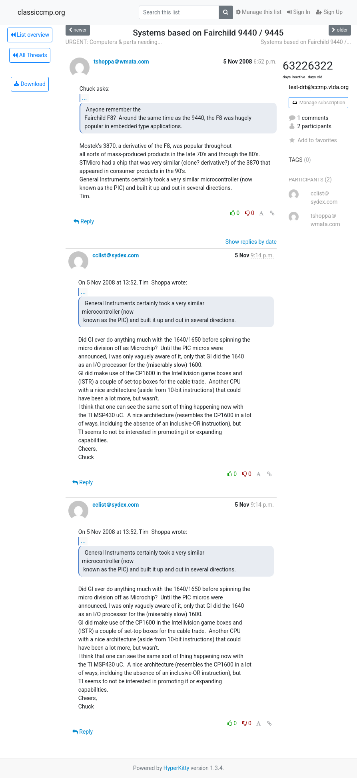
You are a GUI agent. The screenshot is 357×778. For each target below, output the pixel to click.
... (84, 97)
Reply (84, 221)
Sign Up (329, 12)
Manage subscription (318, 102)
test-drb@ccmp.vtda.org (319, 87)
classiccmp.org (41, 12)
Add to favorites (313, 140)
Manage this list (258, 12)
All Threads (29, 55)
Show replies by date (251, 242)
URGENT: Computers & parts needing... (114, 42)
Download (30, 84)
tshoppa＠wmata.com (121, 61)
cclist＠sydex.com (115, 255)
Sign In (298, 12)
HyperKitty (176, 768)
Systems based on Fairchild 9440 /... (306, 42)
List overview (30, 35)
